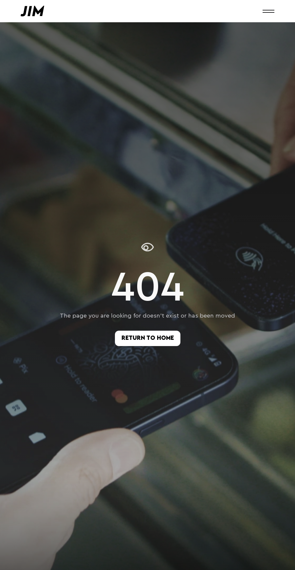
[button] (268, 11)
